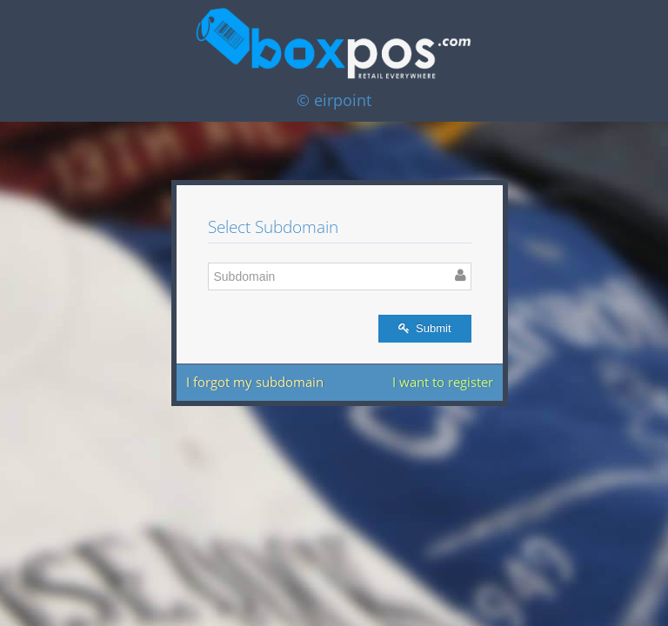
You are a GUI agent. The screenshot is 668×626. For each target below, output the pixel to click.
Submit (424, 328)
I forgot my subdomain (255, 381)
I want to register (442, 381)
